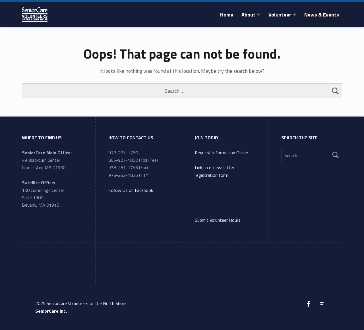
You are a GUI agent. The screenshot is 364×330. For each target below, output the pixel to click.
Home (226, 14)
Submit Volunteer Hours (218, 220)
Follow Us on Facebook (130, 190)
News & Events (321, 14)
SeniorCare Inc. (51, 311)
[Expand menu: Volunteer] (294, 14)
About (248, 14)
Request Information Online (221, 152)
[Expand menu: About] (258, 14)
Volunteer (279, 14)
